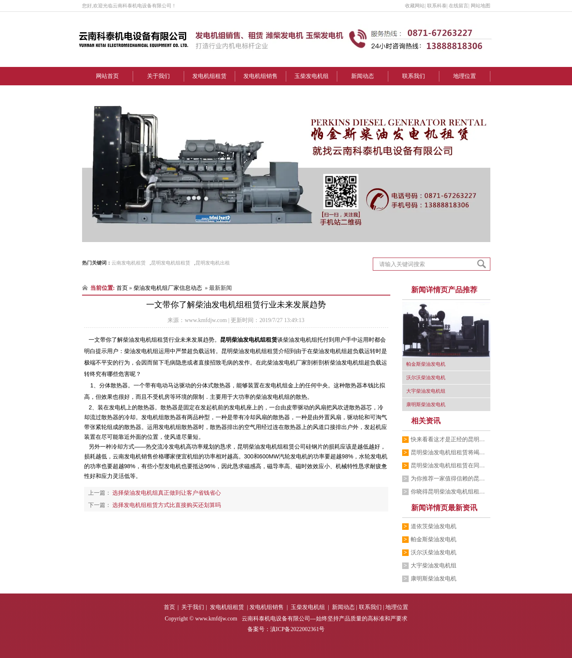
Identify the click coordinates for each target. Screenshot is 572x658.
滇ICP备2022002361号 (297, 629)
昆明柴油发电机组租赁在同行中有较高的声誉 (450, 465)
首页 (122, 288)
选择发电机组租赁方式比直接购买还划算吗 (166, 505)
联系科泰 (437, 6)
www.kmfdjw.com (206, 320)
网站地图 (480, 6)
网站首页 (107, 76)
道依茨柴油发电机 (433, 526)
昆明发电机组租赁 (170, 263)
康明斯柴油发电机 (433, 579)
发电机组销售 (260, 76)
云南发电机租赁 (128, 263)
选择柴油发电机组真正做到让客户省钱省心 (166, 493)
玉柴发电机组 (311, 76)
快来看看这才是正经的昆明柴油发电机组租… (450, 439)
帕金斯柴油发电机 (433, 539)
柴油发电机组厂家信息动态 (168, 288)
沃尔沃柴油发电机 (433, 552)
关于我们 (158, 76)
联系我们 (413, 76)
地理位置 (464, 76)
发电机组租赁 (209, 76)
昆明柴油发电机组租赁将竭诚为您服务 (450, 452)
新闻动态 (362, 76)
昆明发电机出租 (213, 263)
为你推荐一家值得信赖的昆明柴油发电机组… (450, 479)
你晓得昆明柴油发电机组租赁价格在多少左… (450, 492)
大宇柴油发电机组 (433, 565)
